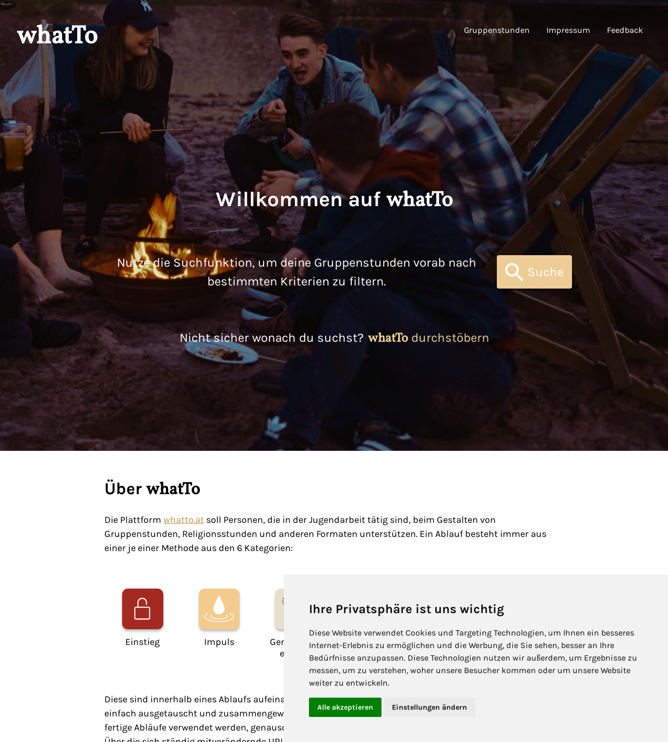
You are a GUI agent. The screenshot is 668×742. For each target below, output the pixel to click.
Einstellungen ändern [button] (429, 707)
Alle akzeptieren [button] (345, 707)
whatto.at (183, 519)
